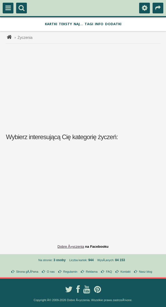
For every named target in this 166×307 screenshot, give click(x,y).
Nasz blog (145, 271)
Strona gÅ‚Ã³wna (27, 271)
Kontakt (125, 271)
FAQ (109, 271)
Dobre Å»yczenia (70, 247)
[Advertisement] (86, 87)
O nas (51, 271)
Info (99, 23)
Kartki (51, 23)
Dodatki (113, 23)
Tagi (89, 23)
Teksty (65, 23)
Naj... (78, 23)
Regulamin (70, 271)
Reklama (92, 271)
